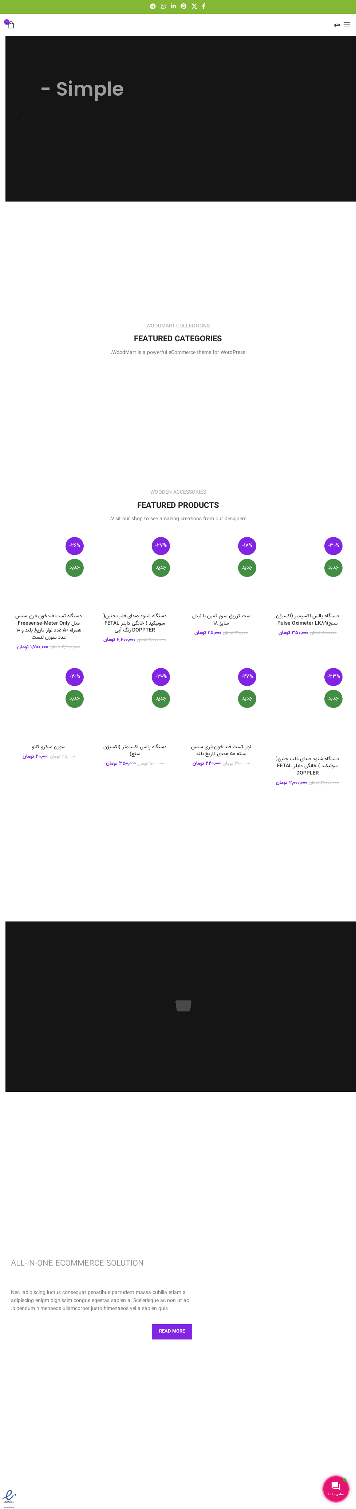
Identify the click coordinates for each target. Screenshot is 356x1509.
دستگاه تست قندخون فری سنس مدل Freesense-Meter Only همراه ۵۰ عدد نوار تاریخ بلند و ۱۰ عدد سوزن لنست (48, 627)
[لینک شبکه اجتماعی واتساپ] (163, 7)
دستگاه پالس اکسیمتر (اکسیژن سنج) (135, 751)
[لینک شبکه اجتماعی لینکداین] (173, 7)
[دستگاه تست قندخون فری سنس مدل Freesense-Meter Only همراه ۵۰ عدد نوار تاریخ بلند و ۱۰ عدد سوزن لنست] (48, 572)
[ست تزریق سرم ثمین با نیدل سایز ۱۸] (221, 572)
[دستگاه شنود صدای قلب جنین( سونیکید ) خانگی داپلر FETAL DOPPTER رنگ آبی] (135, 572)
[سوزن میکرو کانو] (48, 703)
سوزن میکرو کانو (49, 747)
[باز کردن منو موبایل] (342, 24)
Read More (172, 1331)
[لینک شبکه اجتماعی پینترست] (183, 7)
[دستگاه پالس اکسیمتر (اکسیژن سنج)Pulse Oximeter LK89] (307, 572)
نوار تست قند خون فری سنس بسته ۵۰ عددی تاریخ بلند (221, 751)
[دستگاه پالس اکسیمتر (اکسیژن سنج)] (135, 703)
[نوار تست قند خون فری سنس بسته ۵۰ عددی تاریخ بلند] (221, 703)
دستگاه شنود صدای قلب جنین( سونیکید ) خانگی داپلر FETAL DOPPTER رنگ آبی (135, 623)
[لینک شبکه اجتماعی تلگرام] (153, 7)
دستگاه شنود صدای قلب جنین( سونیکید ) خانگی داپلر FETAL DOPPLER (307, 766)
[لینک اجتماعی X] (194, 7)
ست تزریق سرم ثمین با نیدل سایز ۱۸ (221, 620)
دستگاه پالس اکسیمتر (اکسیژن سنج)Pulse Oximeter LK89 (307, 620)
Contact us (123, 1331)
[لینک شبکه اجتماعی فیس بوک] (203, 7)
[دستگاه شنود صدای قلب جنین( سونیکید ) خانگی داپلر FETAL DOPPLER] (307, 709)
